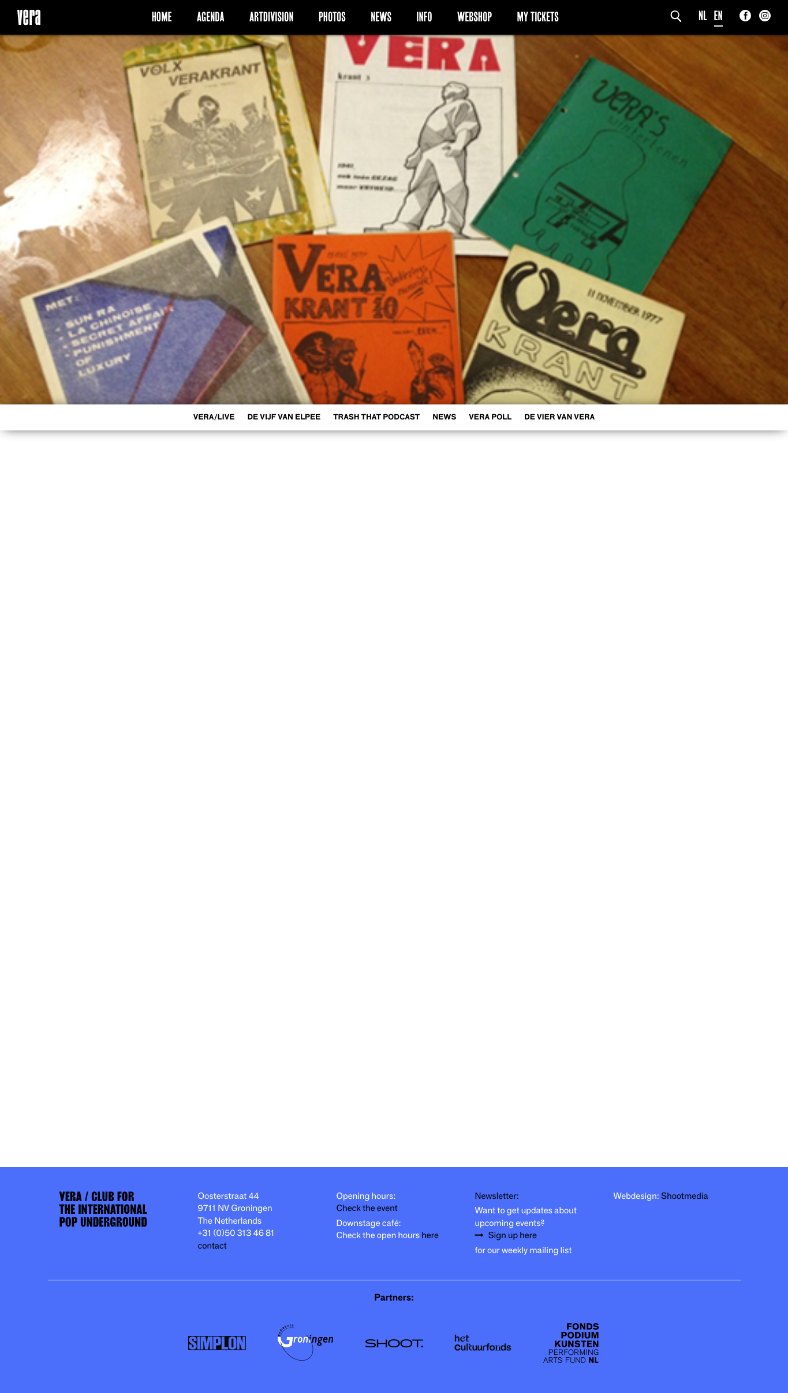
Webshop (474, 17)
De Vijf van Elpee (283, 417)
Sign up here (512, 1235)
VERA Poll (490, 417)
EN (718, 16)
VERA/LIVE (214, 417)
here (430, 1235)
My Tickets (538, 17)
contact (212, 1246)
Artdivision (271, 17)
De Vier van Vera (559, 417)
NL (703, 16)
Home (162, 17)
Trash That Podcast (376, 417)
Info (424, 17)
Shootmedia (684, 1196)
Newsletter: (497, 1196)
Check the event (367, 1208)
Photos (332, 17)
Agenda (211, 17)
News (381, 17)
